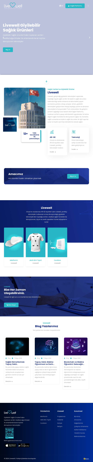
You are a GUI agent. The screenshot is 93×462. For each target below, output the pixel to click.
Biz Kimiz (77, 416)
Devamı (9, 381)
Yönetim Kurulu (79, 433)
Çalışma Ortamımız (81, 426)
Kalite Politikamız (80, 430)
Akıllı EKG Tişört (36, 260)
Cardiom (57, 260)
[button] (88, 6)
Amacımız (77, 420)
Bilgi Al (8, 50)
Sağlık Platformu (75, 6)
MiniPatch (14, 260)
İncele (53, 152)
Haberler (60, 420)
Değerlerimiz (78, 423)
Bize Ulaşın (11, 305)
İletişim (59, 426)
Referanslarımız (79, 436)
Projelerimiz (61, 416)
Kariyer (59, 423)
